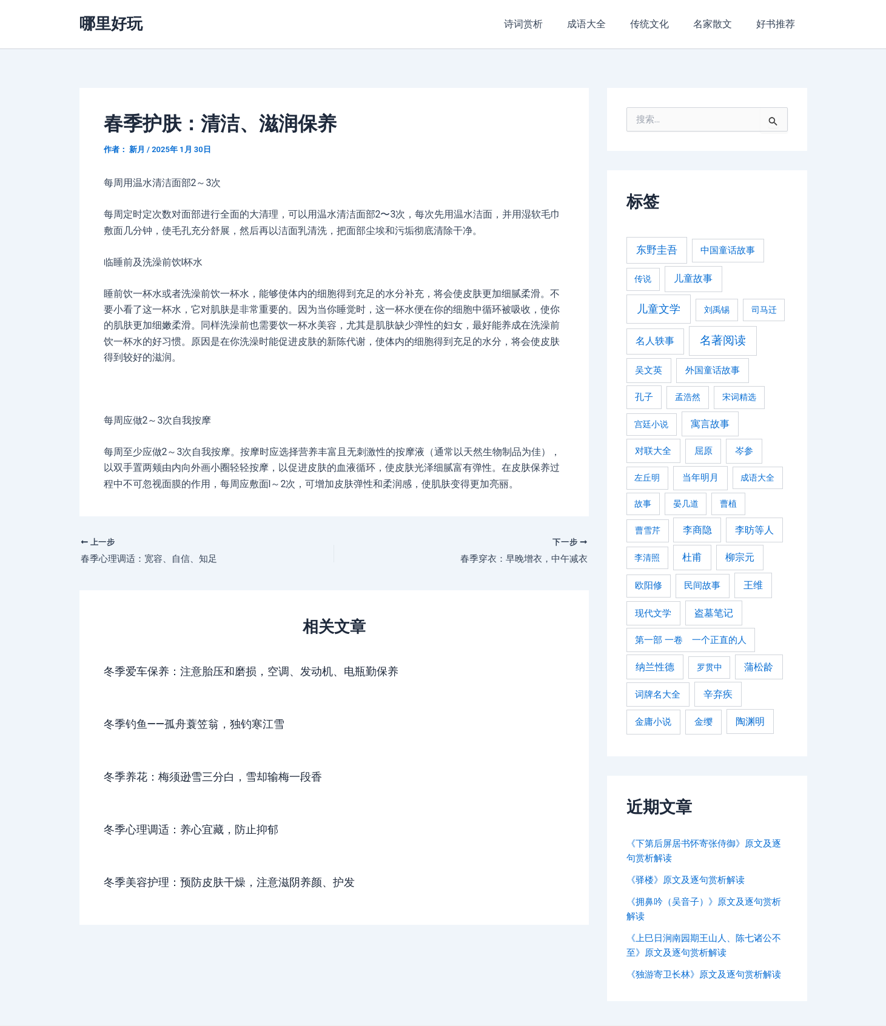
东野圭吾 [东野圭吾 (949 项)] (656, 250)
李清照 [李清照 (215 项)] (647, 557)
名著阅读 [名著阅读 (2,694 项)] (723, 340)
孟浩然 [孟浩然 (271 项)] (687, 397)
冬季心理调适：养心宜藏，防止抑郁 (201, 831)
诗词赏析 (545, 24)
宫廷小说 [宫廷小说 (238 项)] (651, 424)
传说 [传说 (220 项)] (642, 279)
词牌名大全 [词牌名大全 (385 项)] (657, 694)
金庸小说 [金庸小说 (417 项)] (653, 721)
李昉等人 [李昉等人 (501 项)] (754, 530)
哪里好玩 (111, 24)
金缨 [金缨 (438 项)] (703, 721)
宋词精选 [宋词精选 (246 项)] (739, 397)
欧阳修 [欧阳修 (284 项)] (648, 586)
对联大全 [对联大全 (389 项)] (653, 450)
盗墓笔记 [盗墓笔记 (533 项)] (713, 613)
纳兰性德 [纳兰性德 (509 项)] (655, 667)
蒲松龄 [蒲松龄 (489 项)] (758, 667)
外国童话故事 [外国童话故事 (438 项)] (712, 370)
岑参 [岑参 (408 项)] (744, 450)
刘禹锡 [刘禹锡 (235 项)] (717, 310)
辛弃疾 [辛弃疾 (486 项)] (718, 694)
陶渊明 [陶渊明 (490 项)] (750, 721)
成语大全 (603, 24)
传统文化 (661, 24)
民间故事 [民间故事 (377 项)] (702, 585)
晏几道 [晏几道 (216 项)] (686, 503)
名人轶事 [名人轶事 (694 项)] (655, 341)
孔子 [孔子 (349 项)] (644, 396)
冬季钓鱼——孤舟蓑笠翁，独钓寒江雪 (204, 725)
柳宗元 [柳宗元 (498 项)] (739, 557)
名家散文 (719, 24)
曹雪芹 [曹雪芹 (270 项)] (647, 530)
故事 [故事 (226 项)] (642, 503)
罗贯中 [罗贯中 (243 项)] (709, 667)
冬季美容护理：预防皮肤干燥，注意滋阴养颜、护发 (243, 883)
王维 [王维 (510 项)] (753, 585)
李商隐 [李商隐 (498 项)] (697, 530)
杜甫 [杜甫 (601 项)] (692, 557)
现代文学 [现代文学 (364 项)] (653, 613)
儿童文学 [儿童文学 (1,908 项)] (658, 308)
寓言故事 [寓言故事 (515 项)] (710, 424)
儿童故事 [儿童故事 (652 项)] (693, 278)
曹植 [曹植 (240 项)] (728, 503)
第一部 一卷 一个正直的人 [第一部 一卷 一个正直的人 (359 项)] (691, 640)
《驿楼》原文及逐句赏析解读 (689, 879)
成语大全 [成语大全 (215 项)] (757, 477)
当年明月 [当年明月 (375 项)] (700, 477)
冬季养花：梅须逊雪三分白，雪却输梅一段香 (225, 778)
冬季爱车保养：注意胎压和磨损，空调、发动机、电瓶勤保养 (267, 672)
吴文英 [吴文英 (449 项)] (648, 370)
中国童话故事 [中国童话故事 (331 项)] (727, 250)
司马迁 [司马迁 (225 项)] (764, 310)
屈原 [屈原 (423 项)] (703, 450)
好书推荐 (778, 24)
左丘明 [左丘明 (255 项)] (647, 478)
